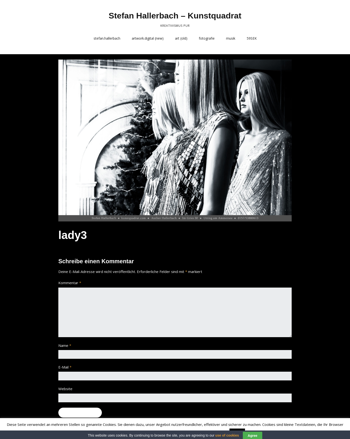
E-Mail (64, 367)
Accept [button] (237, 432)
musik (230, 38)
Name (64, 345)
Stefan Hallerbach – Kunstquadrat (175, 15)
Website (65, 388)
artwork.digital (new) (148, 38)
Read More (256, 432)
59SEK (252, 38)
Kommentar (69, 282)
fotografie (207, 38)
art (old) (181, 38)
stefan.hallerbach (107, 38)
